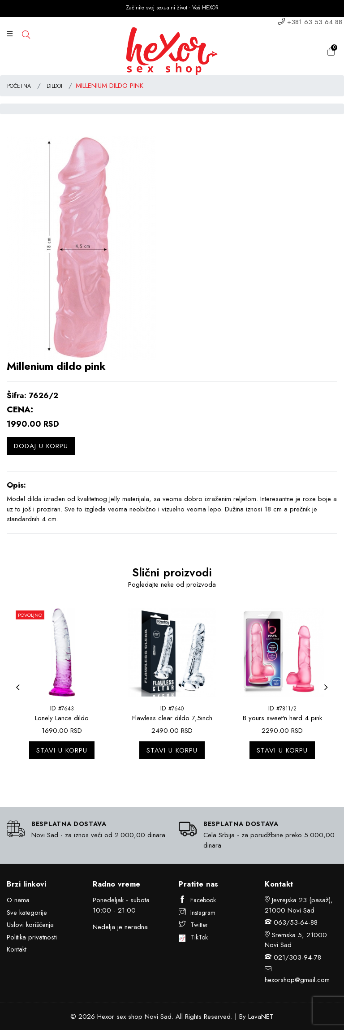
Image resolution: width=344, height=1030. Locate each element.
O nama (18, 900)
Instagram (197, 912)
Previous (20, 693)
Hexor (105, 1016)
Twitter (193, 924)
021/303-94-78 (297, 957)
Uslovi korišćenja (30, 925)
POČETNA (19, 86)
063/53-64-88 (296, 922)
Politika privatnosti (32, 937)
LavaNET (261, 1016)
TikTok (193, 937)
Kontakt (16, 949)
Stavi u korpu (61, 750)
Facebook (197, 900)
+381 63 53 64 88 (314, 22)
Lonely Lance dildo (62, 718)
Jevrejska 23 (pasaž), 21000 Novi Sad (299, 905)
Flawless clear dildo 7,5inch (172, 718)
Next (328, 693)
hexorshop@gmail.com (297, 980)
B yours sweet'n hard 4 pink (282, 718)
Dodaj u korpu (41, 446)
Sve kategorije (27, 912)
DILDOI (54, 86)
